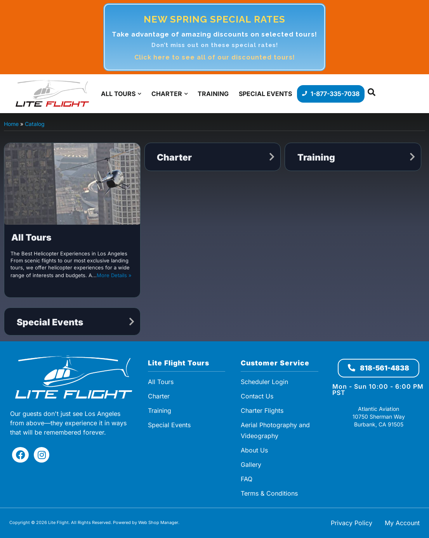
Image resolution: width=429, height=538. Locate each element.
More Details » (114, 275)
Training (316, 157)
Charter (174, 157)
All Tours (31, 237)
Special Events (50, 322)
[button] (371, 94)
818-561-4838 (378, 368)
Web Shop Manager (158, 522)
